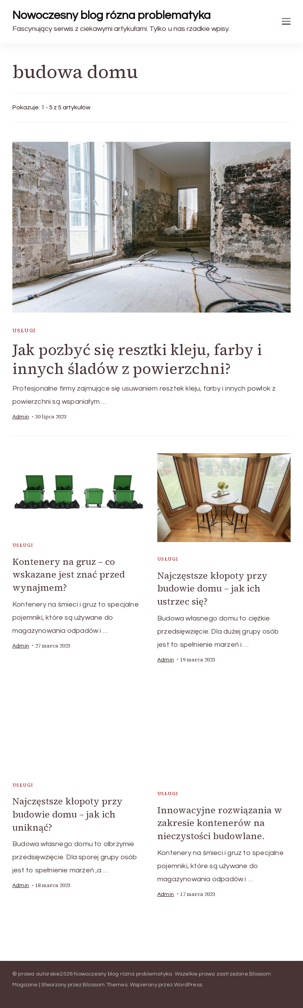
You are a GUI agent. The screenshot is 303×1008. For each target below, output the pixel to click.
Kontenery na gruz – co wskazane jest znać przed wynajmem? (68, 575)
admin (20, 417)
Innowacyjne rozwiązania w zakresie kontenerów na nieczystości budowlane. (220, 822)
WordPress (188, 984)
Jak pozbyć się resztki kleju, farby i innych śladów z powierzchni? (140, 359)
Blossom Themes (105, 984)
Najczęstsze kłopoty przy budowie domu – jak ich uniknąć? (67, 814)
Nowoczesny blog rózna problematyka (111, 15)
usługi (24, 330)
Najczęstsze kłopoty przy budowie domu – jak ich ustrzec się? (212, 588)
